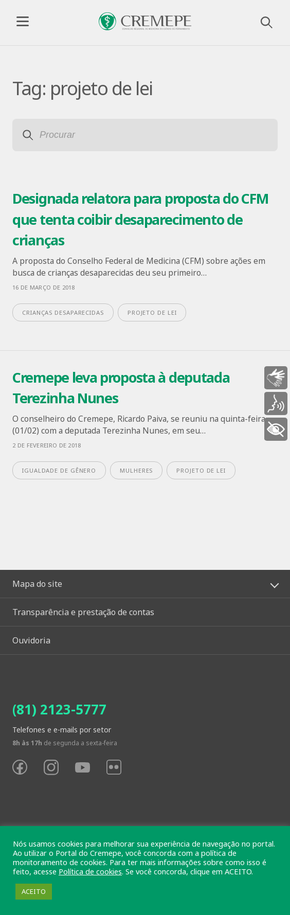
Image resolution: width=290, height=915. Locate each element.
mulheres (136, 470)
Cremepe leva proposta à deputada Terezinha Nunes (120, 388)
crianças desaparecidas (63, 312)
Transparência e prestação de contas (83, 612)
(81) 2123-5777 (59, 709)
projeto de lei (152, 312)
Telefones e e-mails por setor (61, 729)
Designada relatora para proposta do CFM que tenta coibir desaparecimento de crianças (140, 219)
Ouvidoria (31, 640)
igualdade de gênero (59, 470)
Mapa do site (37, 583)
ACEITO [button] (34, 891)
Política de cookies (90, 871)
